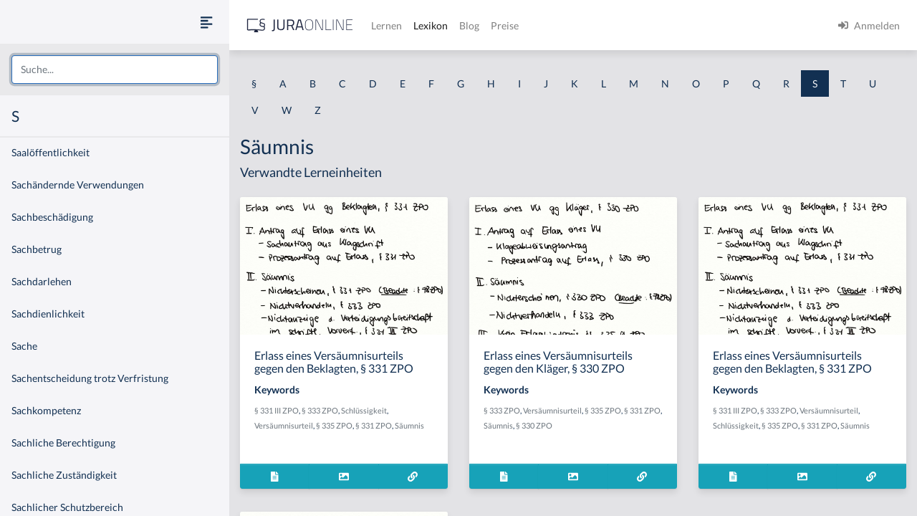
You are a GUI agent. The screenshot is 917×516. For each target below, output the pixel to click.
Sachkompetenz (46, 410)
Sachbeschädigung (52, 217)
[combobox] (114, 69)
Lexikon (430, 25)
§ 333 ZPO (320, 410)
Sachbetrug (36, 249)
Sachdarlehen (41, 281)
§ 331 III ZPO (276, 410)
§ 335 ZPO (334, 425)
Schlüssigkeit (364, 410)
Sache (24, 346)
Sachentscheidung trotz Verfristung (89, 378)
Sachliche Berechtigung (63, 442)
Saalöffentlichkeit (50, 152)
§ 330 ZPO (534, 425)
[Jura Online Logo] (300, 25)
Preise (505, 25)
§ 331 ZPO (373, 425)
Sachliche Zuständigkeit (64, 475)
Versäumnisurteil (283, 425)
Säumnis (409, 425)
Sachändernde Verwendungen (77, 184)
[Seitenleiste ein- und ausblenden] (206, 21)
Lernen (386, 25)
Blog (469, 25)
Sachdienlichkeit (48, 313)
